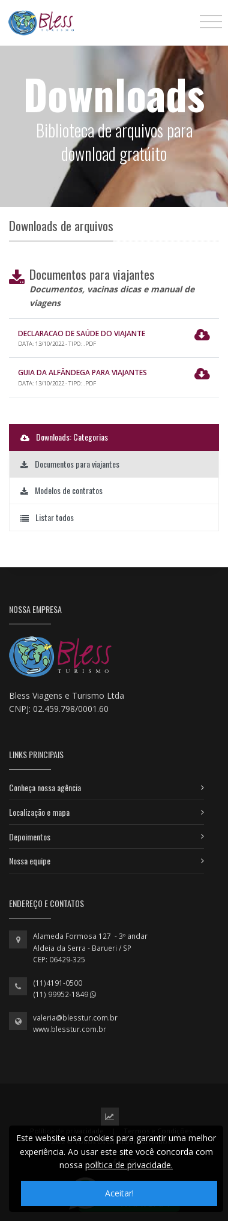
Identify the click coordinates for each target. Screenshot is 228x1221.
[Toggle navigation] (211, 21)
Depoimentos (29, 836)
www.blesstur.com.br (69, 1029)
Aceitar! (119, 1193)
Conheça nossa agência (45, 787)
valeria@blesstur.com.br (75, 1018)
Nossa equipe (29, 860)
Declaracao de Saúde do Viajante (81, 333)
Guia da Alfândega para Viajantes (82, 372)
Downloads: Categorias (64, 436)
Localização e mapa (39, 812)
